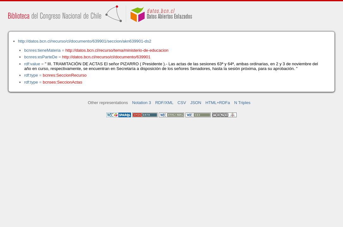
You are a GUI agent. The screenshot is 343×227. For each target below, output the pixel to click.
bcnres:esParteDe (40, 57)
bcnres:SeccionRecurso (64, 75)
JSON (195, 102)
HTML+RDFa (217, 102)
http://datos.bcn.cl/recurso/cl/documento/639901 (106, 57)
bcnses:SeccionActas (62, 82)
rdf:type (31, 75)
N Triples (242, 102)
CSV (182, 102)
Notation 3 (141, 102)
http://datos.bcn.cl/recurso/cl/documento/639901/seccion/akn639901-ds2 (84, 41)
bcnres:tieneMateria (42, 50)
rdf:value (32, 63)
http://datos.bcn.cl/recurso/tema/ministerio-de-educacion (117, 50)
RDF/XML (164, 102)
